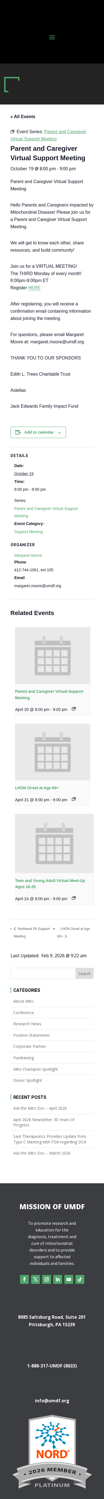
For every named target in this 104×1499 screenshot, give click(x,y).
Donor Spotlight (27, 1080)
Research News (27, 1023)
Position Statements (31, 1035)
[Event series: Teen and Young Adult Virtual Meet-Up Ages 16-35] (74, 898)
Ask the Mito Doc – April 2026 (40, 1108)
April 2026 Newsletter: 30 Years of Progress (43, 1122)
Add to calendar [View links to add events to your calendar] (39, 432)
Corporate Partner (29, 1046)
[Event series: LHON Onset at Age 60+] (74, 799)
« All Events (23, 116)
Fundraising (23, 1057)
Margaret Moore (28, 555)
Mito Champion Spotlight (35, 1069)
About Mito (23, 1001)
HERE (34, 287)
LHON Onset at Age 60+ (37, 788)
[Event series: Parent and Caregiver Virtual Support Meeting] (74, 708)
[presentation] (52, 655)
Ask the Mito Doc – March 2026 (41, 1153)
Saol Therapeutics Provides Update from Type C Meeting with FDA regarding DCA (49, 1139)
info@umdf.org (52, 1401)
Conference (23, 1012)
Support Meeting (28, 531)
